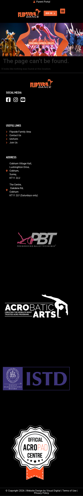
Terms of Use (69, 490)
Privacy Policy (41, 493)
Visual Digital (53, 490)
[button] (62, 11)
